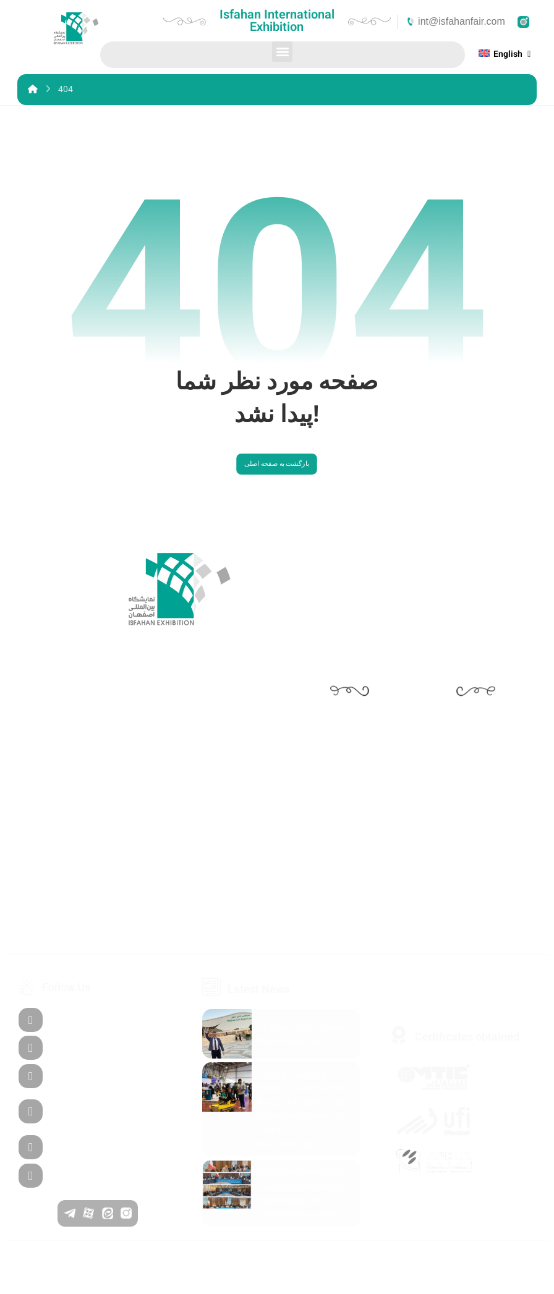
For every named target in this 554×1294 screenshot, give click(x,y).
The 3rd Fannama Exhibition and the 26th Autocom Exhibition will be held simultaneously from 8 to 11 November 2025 (301, 1119)
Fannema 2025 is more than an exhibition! (301, 1043)
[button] (282, 51)
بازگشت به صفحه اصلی (276, 473)
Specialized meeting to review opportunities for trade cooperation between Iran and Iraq (302, 1203)
